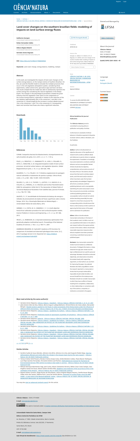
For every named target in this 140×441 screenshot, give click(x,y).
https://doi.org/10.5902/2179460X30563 (33, 61)
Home (18, 19)
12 (29, 343)
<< (17, 343)
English (102, 80)
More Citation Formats (77, 67)
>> (32, 343)
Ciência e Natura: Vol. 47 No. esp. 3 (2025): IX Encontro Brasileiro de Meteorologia (66, 309)
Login (124, 1)
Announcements (35, 12)
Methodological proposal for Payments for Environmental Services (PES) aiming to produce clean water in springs (54, 362)
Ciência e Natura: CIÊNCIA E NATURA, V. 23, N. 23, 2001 (75, 303)
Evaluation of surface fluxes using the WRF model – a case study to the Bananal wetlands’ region (55, 375)
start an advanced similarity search (36, 382)
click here (77, 107)
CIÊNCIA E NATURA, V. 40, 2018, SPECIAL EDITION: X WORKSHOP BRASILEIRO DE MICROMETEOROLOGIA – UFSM (49, 21)
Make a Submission (108, 38)
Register (118, 1)
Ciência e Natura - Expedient (47, 303)
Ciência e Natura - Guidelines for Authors (51, 311)
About (46, 12)
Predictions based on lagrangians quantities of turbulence (57, 315)
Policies (65, 12)
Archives (24, 12)
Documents (56, 12)
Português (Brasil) (106, 83)
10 (25, 343)
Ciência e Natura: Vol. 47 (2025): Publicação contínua (55, 370)
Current (16, 12)
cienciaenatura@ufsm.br (30, 401)
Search (122, 12)
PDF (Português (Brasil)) (80, 37)
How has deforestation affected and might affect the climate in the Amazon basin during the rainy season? (55, 354)
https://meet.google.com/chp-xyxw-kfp (49, 436)
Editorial (40, 318)
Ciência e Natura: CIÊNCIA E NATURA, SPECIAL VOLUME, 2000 (64, 318)
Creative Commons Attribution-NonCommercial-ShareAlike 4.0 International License (72, 406)
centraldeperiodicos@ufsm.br (31, 432)
